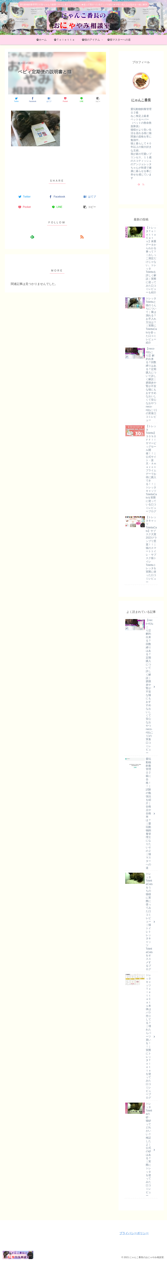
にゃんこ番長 (141, 100)
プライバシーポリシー (134, 1233)
